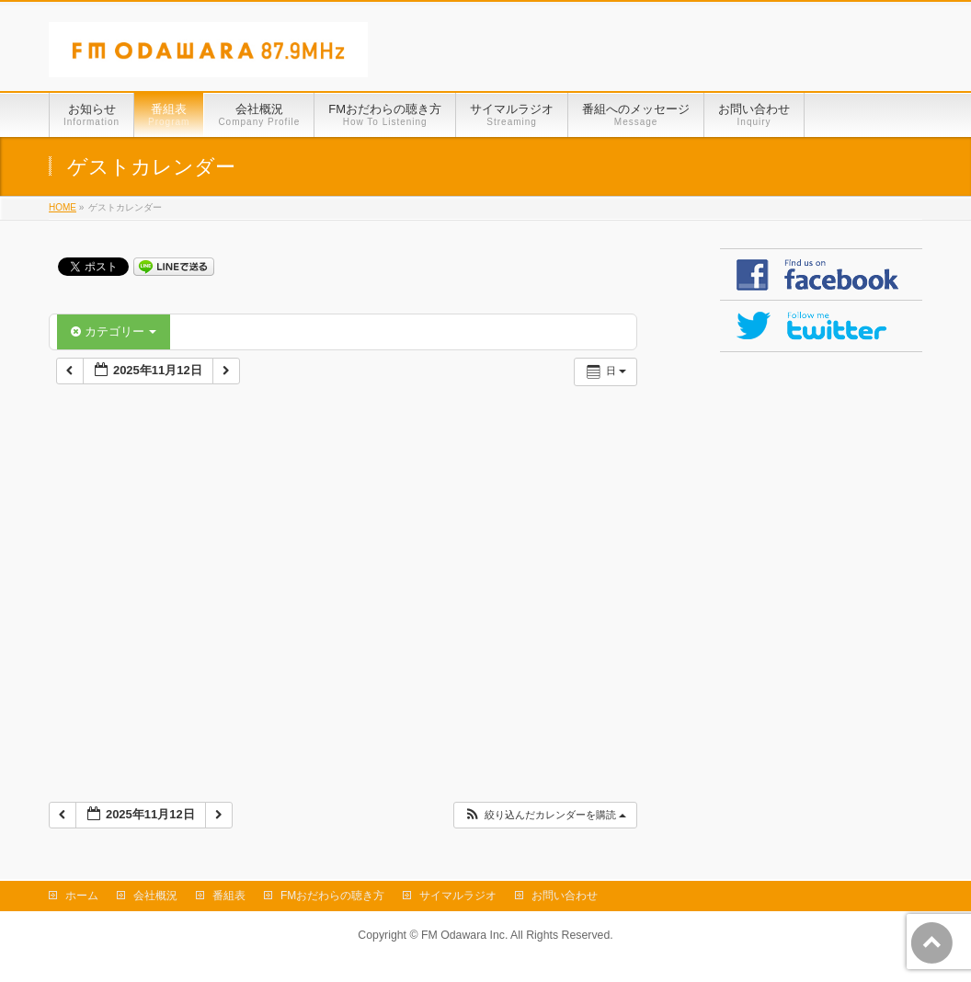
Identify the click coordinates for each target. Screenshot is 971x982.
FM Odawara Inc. (464, 935)
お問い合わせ (564, 895)
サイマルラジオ (458, 895)
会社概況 (155, 895)
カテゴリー (113, 331)
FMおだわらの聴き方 (332, 895)
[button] (544, 815)
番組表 (229, 895)
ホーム (81, 895)
